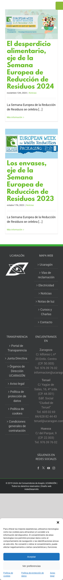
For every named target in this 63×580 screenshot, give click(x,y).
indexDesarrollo (32, 489)
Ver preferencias (31, 566)
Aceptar (31, 556)
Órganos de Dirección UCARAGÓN (17, 371)
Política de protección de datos (32, 574)
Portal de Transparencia (17, 348)
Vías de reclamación (46, 275)
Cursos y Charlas (46, 312)
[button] (58, 522)
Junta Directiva (17, 358)
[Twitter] (43, 468)
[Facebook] (38, 468)
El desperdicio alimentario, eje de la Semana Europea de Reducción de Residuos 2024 (30, 66)
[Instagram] (53, 468)
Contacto (46, 322)
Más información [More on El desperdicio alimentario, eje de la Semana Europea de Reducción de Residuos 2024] (14, 117)
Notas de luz (46, 301)
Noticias (32, 93)
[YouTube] (48, 468)
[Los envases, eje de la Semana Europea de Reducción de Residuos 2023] (31, 143)
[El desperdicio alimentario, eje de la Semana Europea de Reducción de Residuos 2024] (31, 24)
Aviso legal (52, 574)
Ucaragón (46, 264)
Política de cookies (8, 574)
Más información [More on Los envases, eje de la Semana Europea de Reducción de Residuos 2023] (14, 229)
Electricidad (46, 285)
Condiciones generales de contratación (17, 426)
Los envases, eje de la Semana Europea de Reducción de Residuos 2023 (30, 181)
